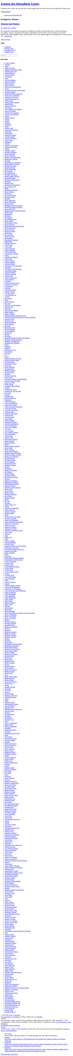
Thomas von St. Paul (11, 922)
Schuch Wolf (8, 842)
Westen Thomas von (11, 979)
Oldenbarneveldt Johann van (13, 709)
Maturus (7, 639)
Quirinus (7, 780)
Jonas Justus (8, 532)
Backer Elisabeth (10, 154)
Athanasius (8, 142)
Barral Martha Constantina (13, 162)
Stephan (7, 888)
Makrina (7, 606)
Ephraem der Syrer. (10, 350)
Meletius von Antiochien (12, 649)
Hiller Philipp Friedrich (12, 484)
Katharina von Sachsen (12, 548)
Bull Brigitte (8, 242)
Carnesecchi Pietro (10, 252)
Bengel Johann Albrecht (12, 176)
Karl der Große (9, 544)
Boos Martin (8, 217)
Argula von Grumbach (11, 130)
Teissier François (10, 905)
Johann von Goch (10, 525)
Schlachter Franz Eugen (12, 835)
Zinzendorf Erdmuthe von (12, 1003)
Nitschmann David (10, 697)
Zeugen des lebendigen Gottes (20, 3)
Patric (6, 735)
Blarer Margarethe (10, 202)
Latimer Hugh (9, 568)
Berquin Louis (9, 183)
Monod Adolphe (9, 666)
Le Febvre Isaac (9, 575)
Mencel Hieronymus (11, 651)
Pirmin (7, 756)
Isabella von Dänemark (12, 508)
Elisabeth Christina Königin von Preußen (17, 338)
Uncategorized (9, 945)
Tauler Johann (9, 902)
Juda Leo (7, 534)
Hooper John (8, 489)
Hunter (7, 499)
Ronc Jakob (8, 802)
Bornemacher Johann (11, 223)
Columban (8, 281)
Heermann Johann (10, 460)
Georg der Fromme (10, 408)
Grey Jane (8, 429)
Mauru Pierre (9, 642)
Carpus (7, 255)
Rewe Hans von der (11, 788)
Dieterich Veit (9, 307)
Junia (6, 536)
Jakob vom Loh (9, 510)
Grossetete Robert (10, 434)
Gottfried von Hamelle (11, 424)
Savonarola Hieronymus (12, 828)
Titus (6, 933)
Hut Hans (7, 503)
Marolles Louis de (10, 621)
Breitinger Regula (10, 228)
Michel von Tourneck (11, 654)
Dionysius (8, 309)
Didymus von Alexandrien (13, 305)
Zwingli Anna (9, 1010)
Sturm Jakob (8, 897)
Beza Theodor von (10, 186)
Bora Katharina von (11, 219)
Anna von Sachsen (10, 111)
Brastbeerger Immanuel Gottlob (14, 226)
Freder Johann (9, 384)
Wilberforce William (11, 986)
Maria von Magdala (11, 615)
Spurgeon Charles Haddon (13, 881)
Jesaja (6, 515)
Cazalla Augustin (10, 262)
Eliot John (8, 336)
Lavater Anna (9, 570)
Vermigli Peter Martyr (11, 952)
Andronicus (8, 107)
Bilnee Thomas (9, 192)
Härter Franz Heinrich (11, 451)
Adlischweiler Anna (11, 71)
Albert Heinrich (9, 85)
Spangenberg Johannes (11, 874)
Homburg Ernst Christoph (12, 487)
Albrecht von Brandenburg (13, 87)
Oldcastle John (9, 707)
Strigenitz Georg (10, 893)
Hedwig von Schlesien (11, 456)
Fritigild (7, 395)
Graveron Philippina (11, 425)
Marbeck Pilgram (10, 611)
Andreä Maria (9, 104)
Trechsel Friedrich (10, 936)
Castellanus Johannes (11, 257)
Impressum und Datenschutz (13, 15)
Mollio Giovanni (10, 663)
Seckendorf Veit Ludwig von (13, 845)
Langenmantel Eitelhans (12, 566)
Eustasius (7, 353)
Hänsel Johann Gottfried (12, 446)
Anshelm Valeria (10, 118)
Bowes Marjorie (9, 224)
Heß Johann (8, 472)
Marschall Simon (10, 625)
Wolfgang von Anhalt (11, 993)
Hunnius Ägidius (10, 498)
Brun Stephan (9, 235)
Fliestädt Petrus (9, 372)
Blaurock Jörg (9, 204)
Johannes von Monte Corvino (14, 530)
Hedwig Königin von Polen (13, 455)
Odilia (6, 701)
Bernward (8, 181)
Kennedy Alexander (11, 551)
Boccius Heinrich (10, 209)
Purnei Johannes (9, 778)
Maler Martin (9, 608)
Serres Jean (8, 854)
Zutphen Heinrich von (11, 1007)
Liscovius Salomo (10, 582)
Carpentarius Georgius (11, 254)
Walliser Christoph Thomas (13, 972)
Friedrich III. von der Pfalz (13, 391)
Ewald (6, 357)
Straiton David (9, 891)
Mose (6, 675)
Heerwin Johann (9, 462)
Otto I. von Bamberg (11, 723)
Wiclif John (8, 981)
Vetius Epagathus (10, 955)
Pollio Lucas (8, 761)
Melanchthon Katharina (12, 646)
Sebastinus (8, 843)
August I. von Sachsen (11, 145)
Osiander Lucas (9, 719)
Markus (7, 620)
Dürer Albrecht (9, 324)
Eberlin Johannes (10, 329)
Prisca (6, 774)
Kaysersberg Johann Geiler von (14, 549)
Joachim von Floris (10, 518)
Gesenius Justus (9, 417)
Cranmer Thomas (10, 291)
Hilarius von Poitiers (11, 480)
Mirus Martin (9, 659)
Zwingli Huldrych (10, 1012)
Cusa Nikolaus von (10, 295)
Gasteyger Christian (11, 405)
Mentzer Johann (9, 652)
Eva (6, 355)
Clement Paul (9, 276)
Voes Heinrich (9, 964)
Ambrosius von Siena (11, 97)
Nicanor (7, 692)
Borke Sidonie (9, 221)
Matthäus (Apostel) (10, 635)
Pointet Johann (9, 759)
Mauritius (7, 640)
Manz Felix (8, 609)
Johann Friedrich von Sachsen (14, 522)
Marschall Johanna (10, 623)
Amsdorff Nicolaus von (12, 99)
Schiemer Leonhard (11, 833)
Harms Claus (8, 448)
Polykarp (7, 764)
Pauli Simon (8, 737)
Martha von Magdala (11, 627)
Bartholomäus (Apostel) (12, 164)
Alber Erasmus (9, 83)
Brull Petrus (8, 233)
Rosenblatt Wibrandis (11, 805)
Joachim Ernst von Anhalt (12, 517)
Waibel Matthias (10, 969)
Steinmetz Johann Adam (12, 886)
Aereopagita (8, 76)
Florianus (7, 374)
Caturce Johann (9, 260)
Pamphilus (8, 728)
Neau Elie (8, 689)
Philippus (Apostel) (10, 754)
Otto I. (7, 721)
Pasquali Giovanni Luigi (12, 733)
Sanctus (7, 821)
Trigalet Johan (9, 938)
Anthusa (7, 119)
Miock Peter (8, 658)
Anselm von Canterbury (12, 113)
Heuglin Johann (9, 474)
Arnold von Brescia (10, 138)
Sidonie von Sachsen (11, 859)
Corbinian (8, 288)
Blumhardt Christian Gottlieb (13, 205)
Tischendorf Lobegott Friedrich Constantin (18, 931)
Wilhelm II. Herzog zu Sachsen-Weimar (17, 988)
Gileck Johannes (10, 420)
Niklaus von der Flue (11, 695)
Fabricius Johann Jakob (12, 360)
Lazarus (7, 573)
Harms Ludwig (9, 450)
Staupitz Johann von (11, 885)
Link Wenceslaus (10, 578)
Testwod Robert (9, 909)
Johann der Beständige (11, 520)
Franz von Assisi (10, 382)
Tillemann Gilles (10, 927)
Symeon (7, 900)
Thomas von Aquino (11, 921)
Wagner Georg (9, 967)
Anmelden (8, 47)
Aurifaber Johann (10, 150)
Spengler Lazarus (10, 878)
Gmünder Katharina (11, 422)
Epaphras (7, 348)
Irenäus (7, 506)
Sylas (6, 898)
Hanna (3, 39)
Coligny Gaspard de (11, 278)
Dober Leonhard (10, 314)
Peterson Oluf (9, 747)
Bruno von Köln (9, 236)
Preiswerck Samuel (10, 769)
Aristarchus (8, 131)
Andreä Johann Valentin (12, 102)
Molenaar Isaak (9, 661)
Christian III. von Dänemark (13, 266)
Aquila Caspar (9, 128)
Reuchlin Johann (10, 787)
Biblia (6, 188)
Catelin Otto (8, 259)
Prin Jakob (8, 773)
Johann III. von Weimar (12, 523)
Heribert (7, 467)
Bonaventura (8, 214)
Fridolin (7, 388)
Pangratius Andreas (10, 730)
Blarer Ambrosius (10, 200)
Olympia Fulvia (9, 714)
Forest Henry (9, 377)
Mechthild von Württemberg (13, 644)
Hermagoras (8, 468)
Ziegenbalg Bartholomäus (12, 1001)
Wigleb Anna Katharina (12, 984)
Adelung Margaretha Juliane (13, 70)
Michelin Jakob (9, 656)
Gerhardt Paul (9, 415)
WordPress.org (9, 52)
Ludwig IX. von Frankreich (13, 589)
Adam (6, 66)
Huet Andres (8, 496)
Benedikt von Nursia (11, 174)
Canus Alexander (10, 248)
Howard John (9, 491)
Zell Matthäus (9, 998)
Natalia (7, 685)
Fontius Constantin (10, 376)
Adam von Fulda (10, 68)
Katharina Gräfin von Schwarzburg (15, 546)
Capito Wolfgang (10, 250)
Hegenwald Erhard (10, 463)
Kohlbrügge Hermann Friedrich (14, 558)
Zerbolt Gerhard (9, 1000)
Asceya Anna (9, 140)
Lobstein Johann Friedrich (13, 585)
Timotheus (8, 929)
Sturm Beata (8, 895)
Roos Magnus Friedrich (12, 804)
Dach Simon (8, 298)
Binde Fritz (8, 193)
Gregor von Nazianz (11, 427)
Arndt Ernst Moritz (10, 135)
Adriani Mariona (10, 73)
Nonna (7, 699)
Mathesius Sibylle (10, 633)
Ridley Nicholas (9, 793)
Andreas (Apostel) (10, 106)
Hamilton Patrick (10, 443)
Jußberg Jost (8, 537)
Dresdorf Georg (9, 319)
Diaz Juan (8, 303)
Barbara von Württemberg (12, 157)
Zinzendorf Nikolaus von (12, 1005)
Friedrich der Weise (10, 389)
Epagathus (8, 346)
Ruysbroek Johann (10, 812)
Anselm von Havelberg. (12, 114)
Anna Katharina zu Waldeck (13, 109)
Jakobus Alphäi (9, 513)
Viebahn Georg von (10, 958)
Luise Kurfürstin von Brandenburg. (15, 591)
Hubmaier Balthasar (11, 494)
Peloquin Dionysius (11, 738)
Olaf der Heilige (9, 706)
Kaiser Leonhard (10, 541)
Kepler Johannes (10, 553)
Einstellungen (5, 1025)
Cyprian (7, 297)
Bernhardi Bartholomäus (12, 180)
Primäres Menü (6, 12)
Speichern (4, 1054)
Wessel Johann (9, 977)
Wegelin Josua (9, 974)
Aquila (7, 126)
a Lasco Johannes (10, 63)
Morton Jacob (9, 673)
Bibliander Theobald (11, 190)
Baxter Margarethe (10, 169)
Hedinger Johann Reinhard (13, 453)
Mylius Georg (9, 683)
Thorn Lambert (9, 924)
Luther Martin (9, 599)
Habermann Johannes (11, 439)
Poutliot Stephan (10, 768)
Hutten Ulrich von (10, 505)
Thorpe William (9, 926)
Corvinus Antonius (10, 290)
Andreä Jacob (9, 101)
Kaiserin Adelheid (10, 542)
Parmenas (7, 731)
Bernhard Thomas (10, 178)
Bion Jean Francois (10, 195)
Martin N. (8, 628)
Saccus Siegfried (10, 814)
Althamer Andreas (10, 92)
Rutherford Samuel (10, 811)
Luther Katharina (10, 596)
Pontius (7, 766)
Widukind (8, 983)
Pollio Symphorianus (11, 762)
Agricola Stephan (10, 82)
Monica (7, 664)
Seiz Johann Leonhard (11, 848)
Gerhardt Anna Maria (11, 413)
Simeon (8, 39)
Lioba (6, 580)
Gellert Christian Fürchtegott (13, 407)
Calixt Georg (8, 245)
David (6, 300)
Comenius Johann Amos (12, 283)
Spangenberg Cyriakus (11, 871)
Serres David (8, 852)
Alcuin (7, 88)
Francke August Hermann (12, 381)
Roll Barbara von (10, 799)
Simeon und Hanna (10, 24)
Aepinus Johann (9, 75)
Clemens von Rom (10, 274)
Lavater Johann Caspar (12, 572)
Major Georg (8, 604)
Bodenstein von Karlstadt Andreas (15, 211)
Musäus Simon (9, 680)
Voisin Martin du (10, 965)
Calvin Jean (8, 247)
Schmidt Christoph (10, 836)
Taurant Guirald (9, 903)
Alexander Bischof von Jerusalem (15, 90)
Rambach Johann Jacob (12, 783)
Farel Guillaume (9, 362)
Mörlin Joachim (9, 671)
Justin (6, 539)
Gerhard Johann (9, 412)
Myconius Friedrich (11, 682)
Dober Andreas (9, 312)
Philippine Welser (10, 752)
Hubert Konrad (9, 493)
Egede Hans (8, 333)
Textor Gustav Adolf (11, 910)
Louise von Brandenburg (12, 587)
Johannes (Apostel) (10, 527)
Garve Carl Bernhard (11, 403)
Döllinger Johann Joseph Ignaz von (15, 315)
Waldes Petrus (9, 970)
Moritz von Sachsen (11, 670)
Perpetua (7, 742)
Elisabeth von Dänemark (12, 341)
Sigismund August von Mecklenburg (16, 860)
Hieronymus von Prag (11, 477)
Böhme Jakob (9, 212)
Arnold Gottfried (10, 137)
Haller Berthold (9, 441)
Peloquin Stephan (10, 740)
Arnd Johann (8, 133)
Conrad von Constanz (11, 284)
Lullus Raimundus (10, 594)
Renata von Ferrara (10, 785)
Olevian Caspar (9, 711)
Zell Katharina (9, 996)
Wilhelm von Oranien (11, 989)
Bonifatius (8, 216)
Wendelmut (8, 976)
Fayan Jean (8, 365)
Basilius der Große (10, 166)
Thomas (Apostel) (10, 917)
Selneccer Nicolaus (10, 850)
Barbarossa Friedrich (11, 159)
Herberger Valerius (10, 465)
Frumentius (8, 400)
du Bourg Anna (9, 321)
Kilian (6, 554)
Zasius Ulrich (9, 995)
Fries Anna (8, 393)
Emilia (7, 345)
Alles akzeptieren (14, 1025)
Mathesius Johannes (11, 632)
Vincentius (8, 960)
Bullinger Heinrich (10, 243)
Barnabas (7, 161)
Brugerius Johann (10, 231)
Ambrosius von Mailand (12, 95)
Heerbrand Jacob (10, 458)
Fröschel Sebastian (10, 398)
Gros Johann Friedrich (11, 432)
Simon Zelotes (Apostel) (12, 866)
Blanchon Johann (10, 197)
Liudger (7, 584)
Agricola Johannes (10, 80)
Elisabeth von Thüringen (12, 343)
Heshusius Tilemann (11, 470)
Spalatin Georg (9, 869)
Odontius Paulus (10, 702)
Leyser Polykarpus (10, 577)
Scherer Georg (9, 831)
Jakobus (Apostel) (10, 511)
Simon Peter (8, 864)
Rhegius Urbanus (10, 792)
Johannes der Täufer (11, 529)
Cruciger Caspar (9, 293)
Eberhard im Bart (10, 327)
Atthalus (7, 144)
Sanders (7, 823)
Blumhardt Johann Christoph (13, 207)
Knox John (8, 556)
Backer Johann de (10, 156)
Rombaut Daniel (10, 800)
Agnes (6, 78)
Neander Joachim (10, 687)
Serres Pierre (8, 855)
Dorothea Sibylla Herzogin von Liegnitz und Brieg (20, 317)
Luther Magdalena (10, 597)
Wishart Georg (9, 991)
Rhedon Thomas (10, 790)
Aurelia (7, 149)
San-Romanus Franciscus (12, 819)
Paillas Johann (9, 725)
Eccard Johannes (10, 331)
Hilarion (7, 479)
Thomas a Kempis (10, 919)
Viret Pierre (8, 962)
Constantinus (9, 286)
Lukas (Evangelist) (10, 592)
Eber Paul (8, 326)
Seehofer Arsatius (10, 847)
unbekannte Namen (10, 943)
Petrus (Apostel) (9, 749)
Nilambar (39, 1017)
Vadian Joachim (9, 950)
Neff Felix (8, 690)
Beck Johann (8, 171)
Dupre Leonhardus (10, 322)
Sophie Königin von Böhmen (13, 867)
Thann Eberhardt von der (12, 914)
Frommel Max (9, 396)
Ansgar (7, 116)
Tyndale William (10, 941)
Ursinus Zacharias (10, 948)
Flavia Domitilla (10, 367)
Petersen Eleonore (10, 745)
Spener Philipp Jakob (11, 876)
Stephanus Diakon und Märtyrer (14, 890)
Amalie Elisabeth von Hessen (14, 94)
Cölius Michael (9, 279)
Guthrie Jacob (9, 438)
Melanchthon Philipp (11, 647)
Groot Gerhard (9, 431)
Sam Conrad (8, 817)
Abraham (7, 64)
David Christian (9, 302)
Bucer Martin (9, 238)
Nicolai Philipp (9, 694)
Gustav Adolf (9, 436)
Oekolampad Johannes (11, 704)
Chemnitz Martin (10, 264)
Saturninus (8, 826)
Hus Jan (7, 501)
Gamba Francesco (10, 401)
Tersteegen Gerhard (10, 907)
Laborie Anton (9, 563)
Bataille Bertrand (10, 168)
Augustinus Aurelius (11, 147)
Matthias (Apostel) (10, 637)
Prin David (8, 771)
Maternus (7, 630)
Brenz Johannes (9, 229)
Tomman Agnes (9, 934)
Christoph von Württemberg (13, 269)
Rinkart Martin (9, 797)
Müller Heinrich (9, 678)
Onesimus (8, 716)
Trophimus (8, 940)
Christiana (8, 267)
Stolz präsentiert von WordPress (11, 1017)
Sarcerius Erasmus (10, 824)
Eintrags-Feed (9, 48)
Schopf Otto (8, 840)
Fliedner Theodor (10, 370)
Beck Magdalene (10, 173)
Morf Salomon (9, 668)
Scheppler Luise (9, 829)
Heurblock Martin (10, 475)
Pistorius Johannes (10, 757)
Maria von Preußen (10, 616)
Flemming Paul (9, 369)
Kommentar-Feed (10, 50)
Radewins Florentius (11, 781)
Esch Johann (8, 352)
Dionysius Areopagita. (11, 310)
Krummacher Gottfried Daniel (14, 560)
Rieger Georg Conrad (11, 795)
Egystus (7, 334)
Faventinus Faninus (10, 364)
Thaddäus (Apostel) (11, 912)
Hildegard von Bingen (11, 482)
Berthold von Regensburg (12, 185)
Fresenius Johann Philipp (12, 386)
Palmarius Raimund (11, 726)
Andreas (13, 28)
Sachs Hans (8, 816)
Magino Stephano (10, 603)
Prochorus (8, 776)
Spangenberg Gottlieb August (14, 872)
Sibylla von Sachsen (11, 857)
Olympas (7, 713)
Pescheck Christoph (11, 744)
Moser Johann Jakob (11, 676)
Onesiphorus (8, 718)
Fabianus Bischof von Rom (13, 358)
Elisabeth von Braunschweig (13, 340)
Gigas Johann (9, 419)
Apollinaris (8, 125)
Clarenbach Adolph (10, 271)
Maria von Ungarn (10, 618)
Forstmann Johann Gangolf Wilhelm (16, 379)
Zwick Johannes (9, 1008)
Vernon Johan (9, 953)
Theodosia (8, 915)
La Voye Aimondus (10, 561)
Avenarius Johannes (11, 152)
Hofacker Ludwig (10, 486)
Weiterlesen (8, 36)
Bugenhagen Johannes (11, 240)
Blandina (7, 199)
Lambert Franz (9, 565)
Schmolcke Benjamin (11, 838)
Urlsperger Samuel (10, 946)
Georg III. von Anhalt (11, 410)
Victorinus (8, 957)
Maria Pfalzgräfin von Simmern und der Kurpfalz (20, 613)
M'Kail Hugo (9, 601)
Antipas (7, 121)
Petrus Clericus (9, 750)
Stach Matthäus (9, 883)
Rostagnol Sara (9, 807)
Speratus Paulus (9, 879)
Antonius (7, 123)
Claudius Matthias (10, 272)
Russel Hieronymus (11, 809)
